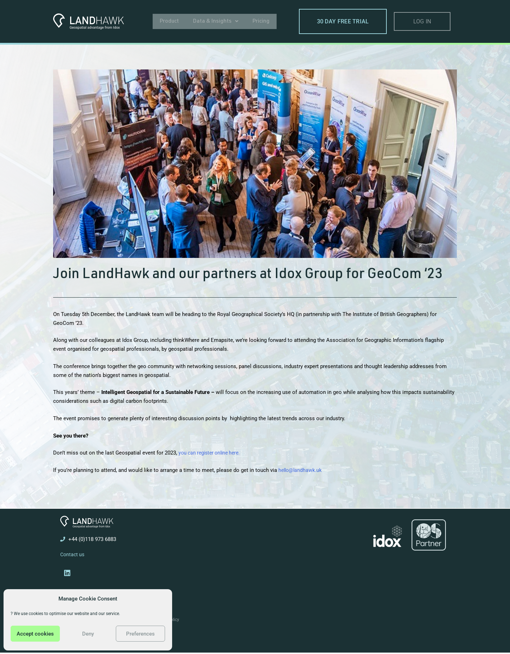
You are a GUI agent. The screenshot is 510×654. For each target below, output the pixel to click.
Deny (88, 634)
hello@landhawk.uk (301, 470)
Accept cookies (35, 634)
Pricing (261, 21)
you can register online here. (211, 453)
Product (169, 21)
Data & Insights (216, 21)
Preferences (140, 634)
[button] (216, 21)
